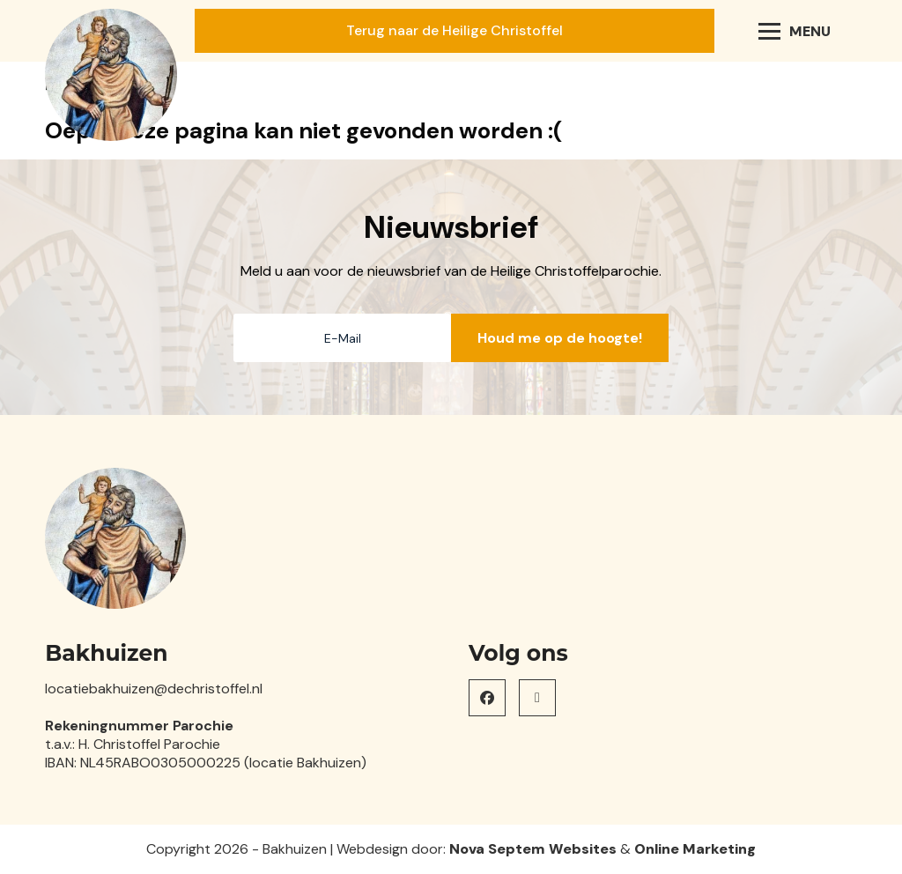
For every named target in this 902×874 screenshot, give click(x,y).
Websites (583, 849)
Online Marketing (695, 849)
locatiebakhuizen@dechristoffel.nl (153, 688)
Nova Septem (497, 849)
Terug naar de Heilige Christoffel (454, 30)
